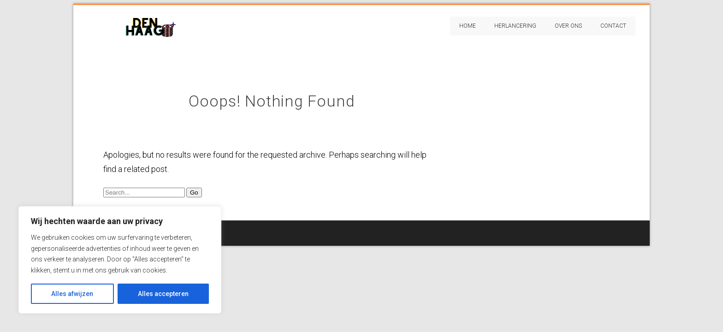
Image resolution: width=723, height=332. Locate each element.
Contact (613, 26)
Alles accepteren (163, 293)
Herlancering (515, 26)
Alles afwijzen (72, 293)
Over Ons (568, 26)
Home (467, 26)
